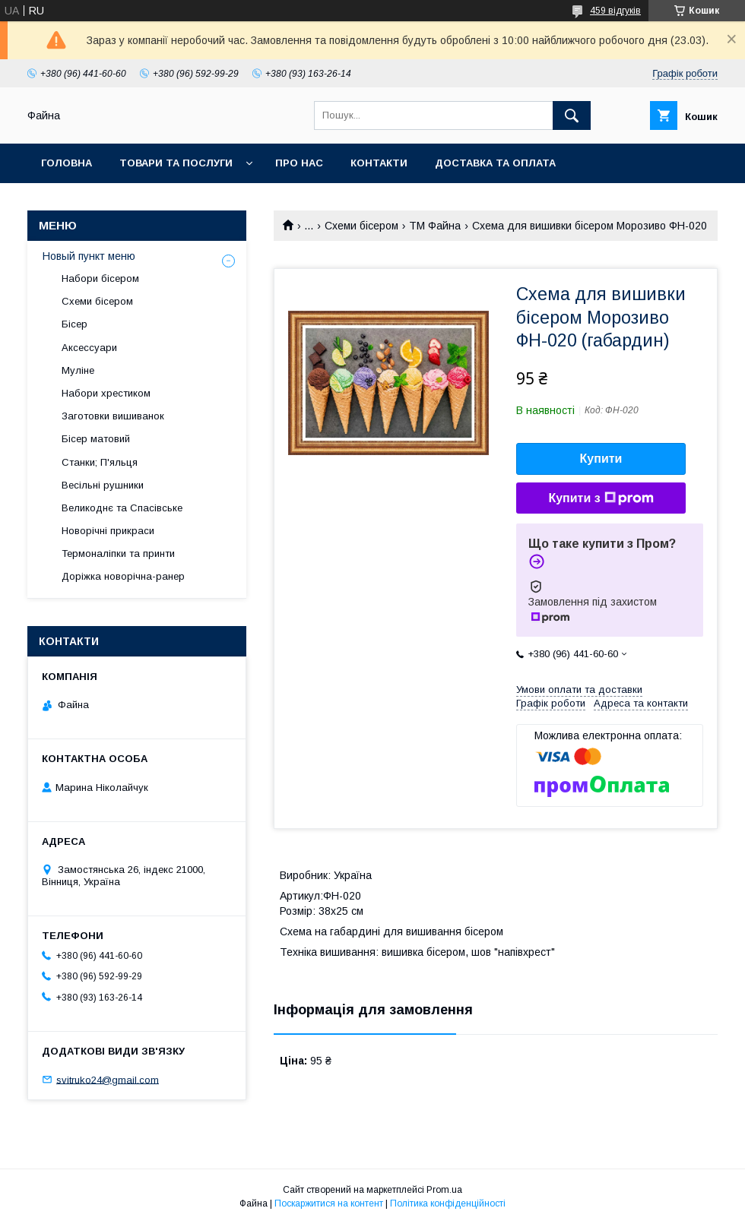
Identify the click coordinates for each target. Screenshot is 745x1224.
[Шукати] (572, 115)
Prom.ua (444, 1189)
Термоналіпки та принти (118, 553)
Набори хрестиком (106, 393)
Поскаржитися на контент (328, 1203)
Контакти (378, 163)
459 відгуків (615, 10)
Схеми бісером (361, 226)
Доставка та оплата (495, 163)
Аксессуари (89, 347)
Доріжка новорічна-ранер (123, 576)
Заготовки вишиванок (113, 416)
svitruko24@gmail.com (107, 1079)
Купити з (600, 498)
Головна (66, 163)
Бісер (74, 324)
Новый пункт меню (89, 256)
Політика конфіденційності (448, 1203)
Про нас (299, 163)
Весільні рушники (103, 485)
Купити (601, 458)
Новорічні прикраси (108, 530)
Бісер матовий (96, 438)
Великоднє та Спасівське (122, 508)
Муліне (78, 370)
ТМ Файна (435, 226)
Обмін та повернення (105, 202)
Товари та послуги (176, 163)
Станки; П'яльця (100, 462)
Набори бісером (100, 278)
